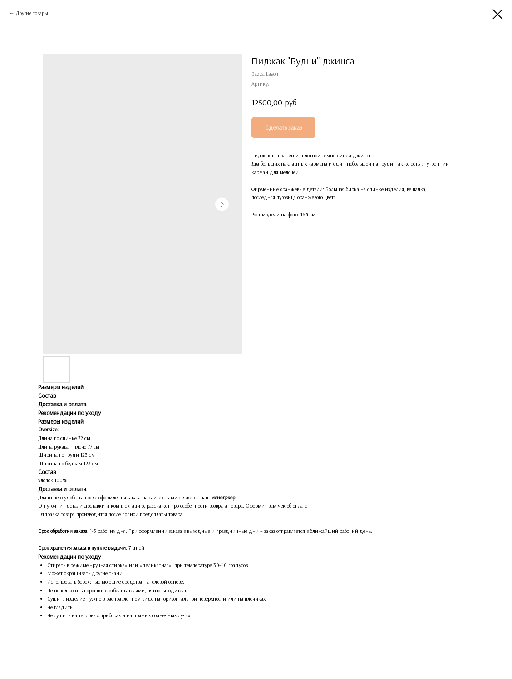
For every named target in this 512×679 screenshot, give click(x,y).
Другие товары (32, 13)
